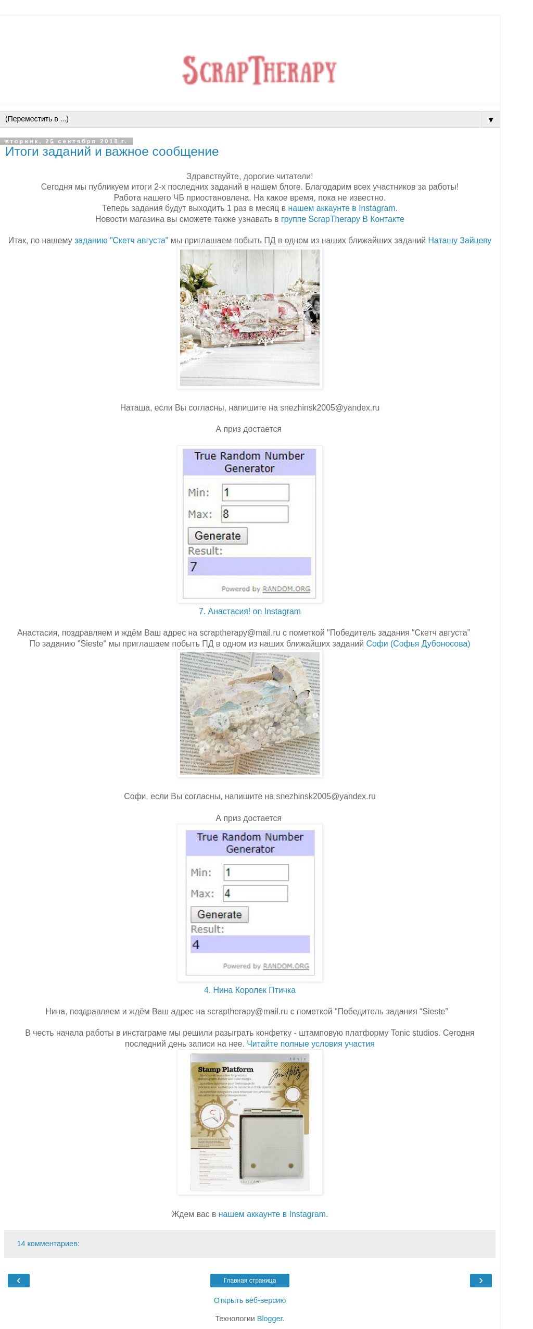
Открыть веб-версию (250, 1300)
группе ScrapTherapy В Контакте (342, 219)
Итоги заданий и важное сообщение (112, 151)
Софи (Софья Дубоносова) (418, 643)
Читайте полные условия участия (311, 1043)
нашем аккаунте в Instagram (341, 208)
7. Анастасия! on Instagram (250, 611)
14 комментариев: (48, 1243)
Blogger (270, 1318)
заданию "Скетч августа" (121, 240)
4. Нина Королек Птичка (250, 990)
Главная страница (250, 1280)
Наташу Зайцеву (460, 240)
